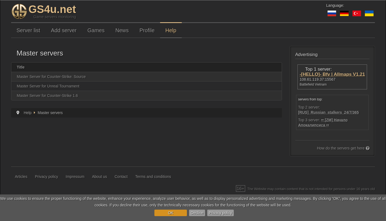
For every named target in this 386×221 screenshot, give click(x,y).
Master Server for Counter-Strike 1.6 (47, 95)
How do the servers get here (343, 148)
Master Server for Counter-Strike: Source (51, 76)
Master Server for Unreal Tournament (48, 86)
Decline (197, 213)
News (122, 30)
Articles (21, 176)
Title (21, 67)
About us (99, 176)
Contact (121, 176)
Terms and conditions (153, 176)
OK (170, 213)
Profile (147, 30)
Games (96, 30)
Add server (64, 30)
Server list (28, 30)
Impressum (75, 176)
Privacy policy (220, 213)
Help (171, 30)
